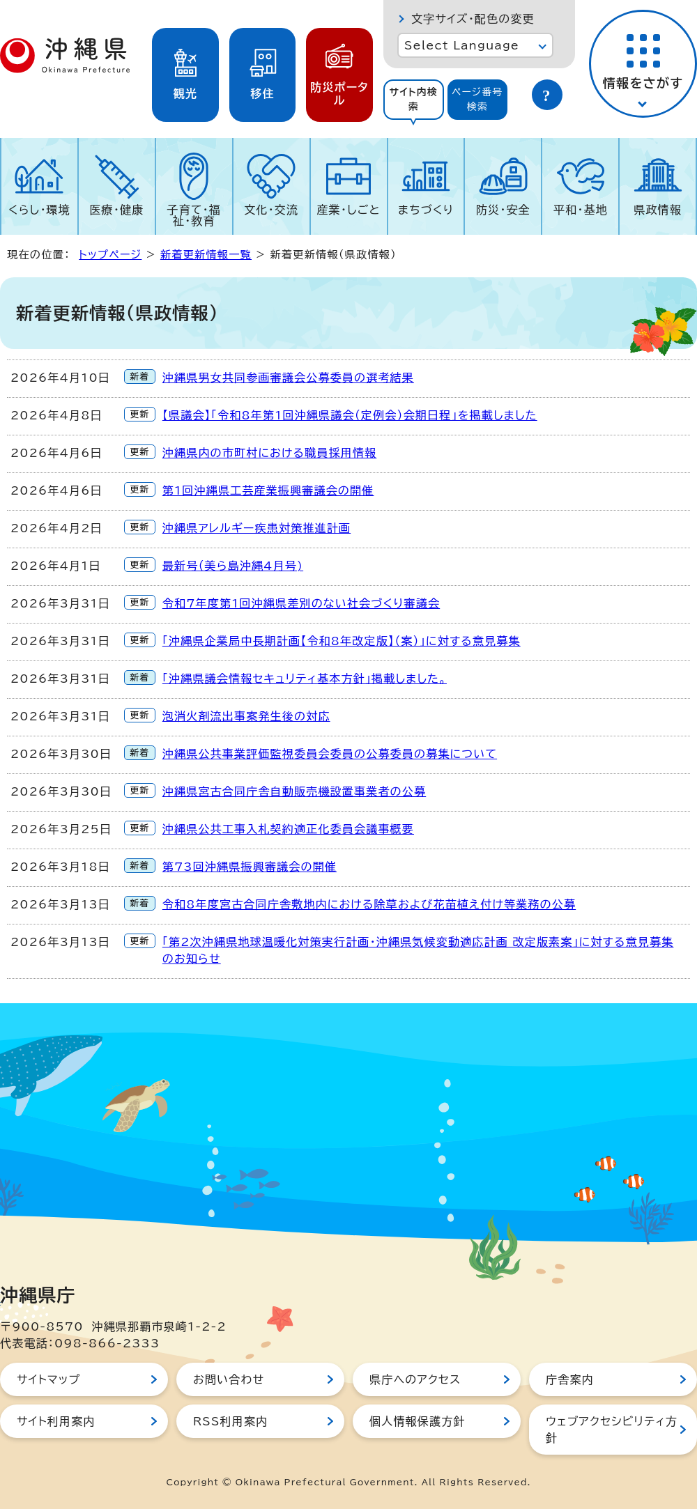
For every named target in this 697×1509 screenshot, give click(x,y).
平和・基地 (580, 209)
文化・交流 (271, 209)
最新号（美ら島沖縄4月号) (232, 565)
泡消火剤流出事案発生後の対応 (246, 716)
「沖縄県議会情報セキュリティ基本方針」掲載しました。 (304, 678)
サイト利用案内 (56, 1421)
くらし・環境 (39, 209)
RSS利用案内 (230, 1421)
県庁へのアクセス (415, 1379)
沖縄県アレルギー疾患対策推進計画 (256, 528)
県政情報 (658, 209)
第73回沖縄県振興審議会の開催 (249, 866)
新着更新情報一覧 (206, 254)
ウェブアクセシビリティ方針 (611, 1430)
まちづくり (426, 209)
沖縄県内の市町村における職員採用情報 (269, 452)
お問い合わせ (228, 1379)
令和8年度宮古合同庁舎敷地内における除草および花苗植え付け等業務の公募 (369, 904)
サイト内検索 (413, 99)
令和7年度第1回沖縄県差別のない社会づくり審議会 (301, 603)
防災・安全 (503, 209)
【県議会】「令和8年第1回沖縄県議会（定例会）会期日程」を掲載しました (349, 415)
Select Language (461, 45)
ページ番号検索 (477, 99)
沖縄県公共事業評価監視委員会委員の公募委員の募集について (329, 753)
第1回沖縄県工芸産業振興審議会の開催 (268, 490)
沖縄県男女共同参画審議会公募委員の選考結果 (288, 377)
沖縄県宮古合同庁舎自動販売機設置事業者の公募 (294, 791)
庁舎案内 (570, 1379)
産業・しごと (348, 209)
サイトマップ (48, 1379)
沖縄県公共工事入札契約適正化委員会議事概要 (288, 829)
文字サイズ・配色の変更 (473, 18)
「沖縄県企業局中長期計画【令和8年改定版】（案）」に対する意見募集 (341, 641)
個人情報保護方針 (417, 1421)
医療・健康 (116, 209)
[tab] (413, 99)
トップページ (110, 254)
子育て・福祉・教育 (194, 215)
